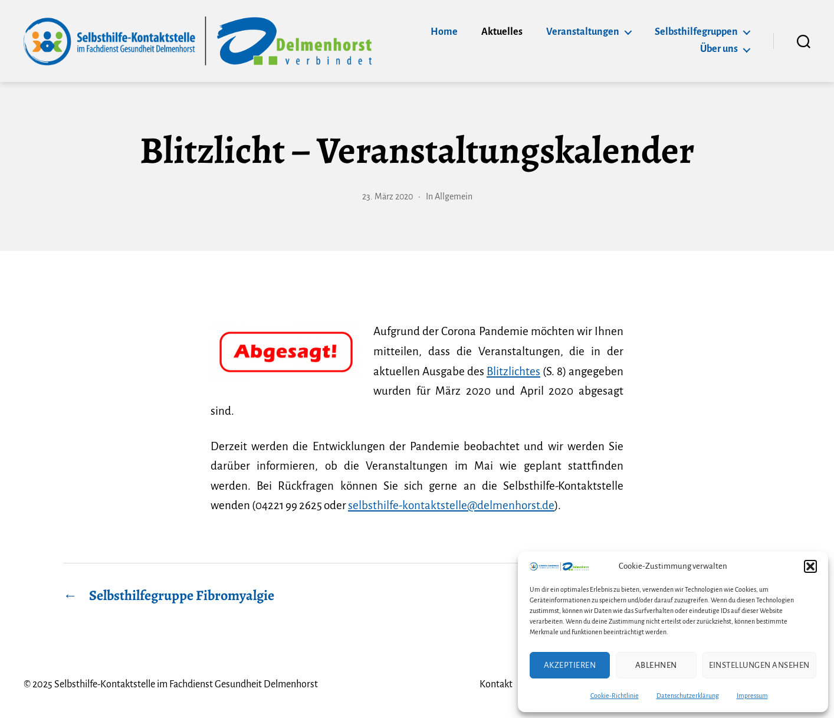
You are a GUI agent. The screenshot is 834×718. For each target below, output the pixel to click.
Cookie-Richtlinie (614, 695)
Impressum (752, 695)
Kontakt (496, 684)
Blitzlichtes (513, 371)
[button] (810, 566)
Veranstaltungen (582, 32)
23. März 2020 (387, 196)
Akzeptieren (570, 665)
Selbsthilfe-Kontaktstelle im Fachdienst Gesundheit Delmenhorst (186, 684)
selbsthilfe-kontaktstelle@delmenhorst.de (451, 505)
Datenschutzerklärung (687, 695)
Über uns (719, 49)
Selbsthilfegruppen (696, 32)
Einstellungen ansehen (759, 665)
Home (444, 32)
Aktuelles (502, 32)
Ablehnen (656, 665)
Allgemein (453, 196)
